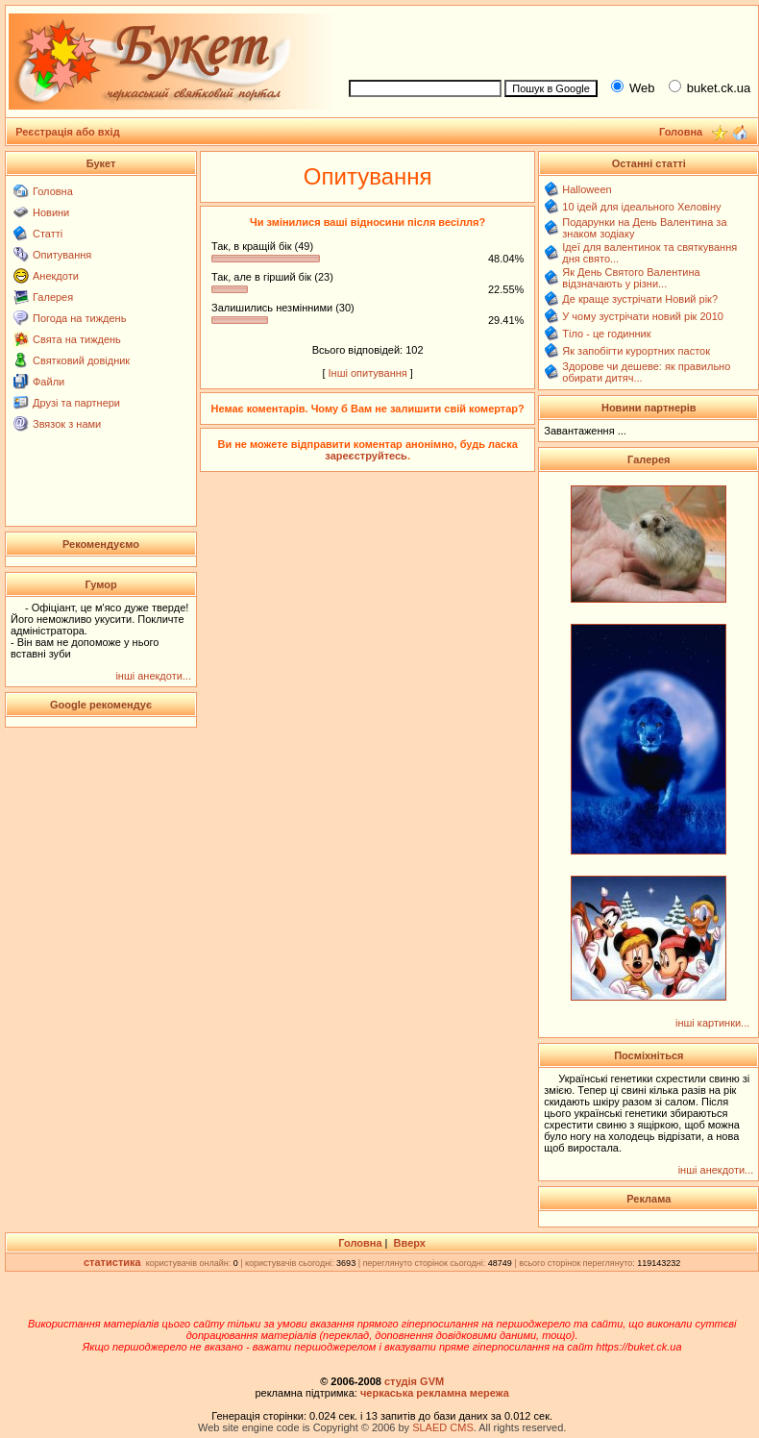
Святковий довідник (81, 360)
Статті (47, 233)
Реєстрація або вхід (67, 131)
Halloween (586, 189)
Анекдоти (56, 276)
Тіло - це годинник (606, 333)
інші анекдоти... (153, 676)
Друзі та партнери (76, 403)
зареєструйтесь (366, 455)
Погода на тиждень (79, 318)
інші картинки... (712, 1023)
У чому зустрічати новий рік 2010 (642, 316)
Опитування (62, 254)
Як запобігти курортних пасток (636, 351)
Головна (53, 191)
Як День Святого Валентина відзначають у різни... (630, 277)
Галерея (53, 297)
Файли (48, 381)
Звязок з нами (67, 424)
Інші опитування (368, 373)
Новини (51, 212)
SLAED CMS (443, 1427)
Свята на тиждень (77, 339)
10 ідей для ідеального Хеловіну (641, 206)
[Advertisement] (101, 477)
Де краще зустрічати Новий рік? (640, 299)
